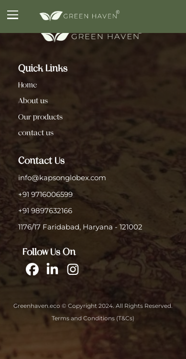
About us (33, 101)
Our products (40, 117)
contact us (36, 133)
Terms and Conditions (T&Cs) (93, 318)
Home (27, 85)
